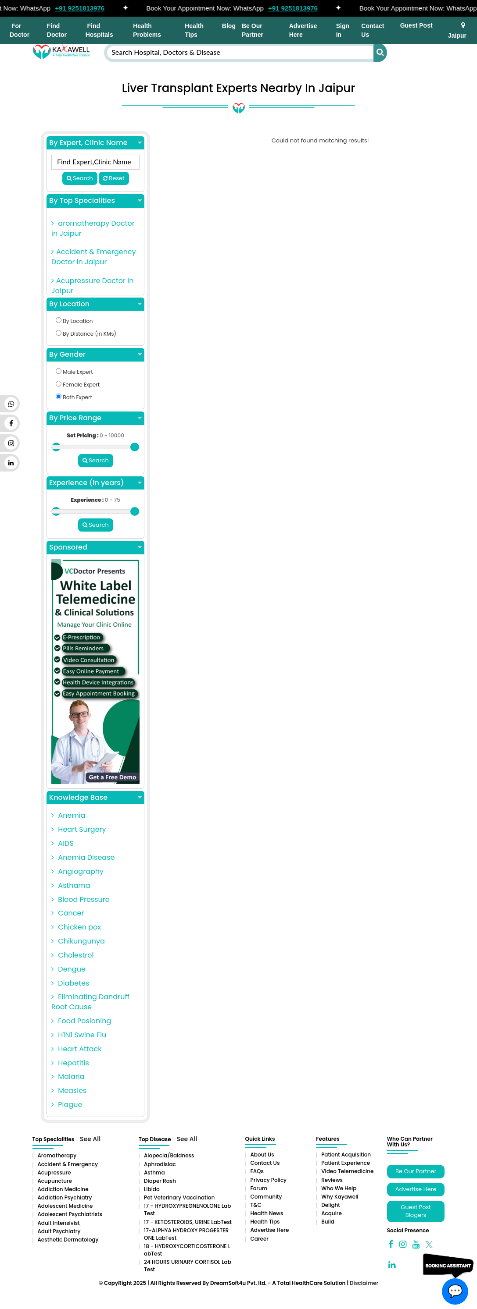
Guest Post (416, 25)
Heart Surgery (78, 829)
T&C (256, 1205)
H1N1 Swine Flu (78, 1035)
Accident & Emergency (68, 1164)
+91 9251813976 (91, 8)
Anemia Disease (83, 857)
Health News (267, 1213)
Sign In (342, 30)
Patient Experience (345, 1163)
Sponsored (95, 547)
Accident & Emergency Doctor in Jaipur (93, 257)
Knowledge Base (95, 798)
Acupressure (54, 1172)
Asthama (70, 885)
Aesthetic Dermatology (68, 1239)
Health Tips (194, 30)
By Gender (95, 354)
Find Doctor (57, 30)
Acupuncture (55, 1181)
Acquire (331, 1213)
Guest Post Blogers (416, 1211)
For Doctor (19, 30)
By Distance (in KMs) (86, 333)
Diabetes (70, 983)
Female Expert (78, 384)
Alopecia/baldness (169, 1155)
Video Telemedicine (347, 1171)
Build (327, 1221)
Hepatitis (70, 1063)
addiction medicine (63, 1189)
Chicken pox (76, 927)
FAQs (257, 1171)
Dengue (68, 969)
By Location (95, 304)
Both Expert (74, 397)
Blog (229, 25)
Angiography (77, 871)
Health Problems (147, 30)
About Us (262, 1154)
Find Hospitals (99, 30)
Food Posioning (81, 1021)
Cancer (67, 913)
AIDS (62, 843)
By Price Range (95, 418)
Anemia (68, 815)
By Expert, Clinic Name (95, 143)
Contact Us (372, 30)
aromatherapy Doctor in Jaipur (93, 228)
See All (90, 1139)
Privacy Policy (269, 1180)
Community (266, 1196)
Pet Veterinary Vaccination (179, 1197)
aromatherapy (57, 1155)
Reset (114, 178)
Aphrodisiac (160, 1164)
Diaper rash (160, 1181)
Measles (68, 1091)
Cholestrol (72, 955)
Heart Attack (76, 1049)
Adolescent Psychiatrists (70, 1214)
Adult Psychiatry (59, 1231)
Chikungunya (78, 941)
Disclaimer (364, 1283)
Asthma (154, 1172)
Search (80, 178)
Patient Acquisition (346, 1154)
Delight (330, 1205)
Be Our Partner (252, 30)
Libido (152, 1189)
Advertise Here (303, 30)
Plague (66, 1105)
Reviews (332, 1180)
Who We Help (338, 1188)
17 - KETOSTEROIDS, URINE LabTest (188, 1222)
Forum (259, 1188)
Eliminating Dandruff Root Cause (90, 1002)
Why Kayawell (339, 1196)
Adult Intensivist (59, 1223)
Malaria (67, 1076)
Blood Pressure (80, 899)
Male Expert (74, 372)
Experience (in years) (95, 483)
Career (260, 1238)
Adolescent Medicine (65, 1206)
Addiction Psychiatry (65, 1197)
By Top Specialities (95, 201)
